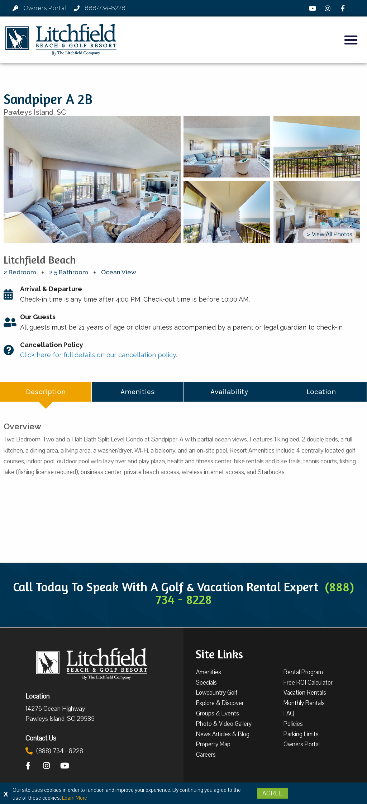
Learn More (74, 797)
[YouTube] (313, 8)
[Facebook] (344, 8)
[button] (351, 40)
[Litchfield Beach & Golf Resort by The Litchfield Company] (60, 40)
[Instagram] (329, 8)
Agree (272, 793)
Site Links (219, 653)
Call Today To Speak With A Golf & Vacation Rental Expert (183, 593)
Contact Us (40, 738)
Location (37, 696)
